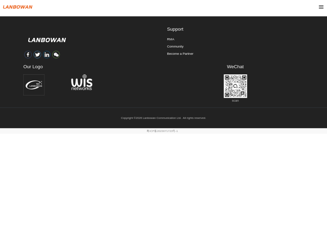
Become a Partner (180, 53)
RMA (170, 39)
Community (175, 46)
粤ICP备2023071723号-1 (162, 130)
